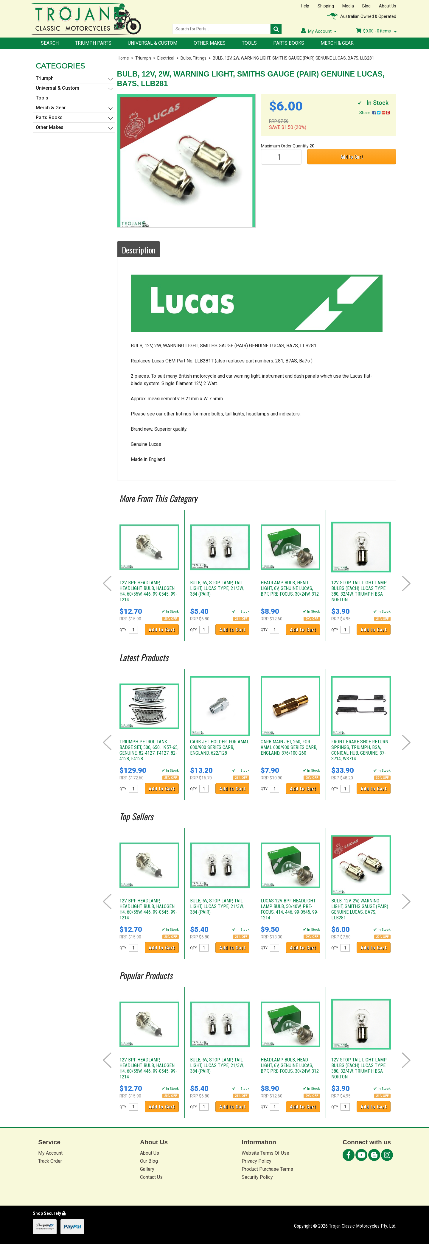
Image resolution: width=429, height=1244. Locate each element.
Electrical (165, 58)
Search (50, 43)
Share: (374, 112)
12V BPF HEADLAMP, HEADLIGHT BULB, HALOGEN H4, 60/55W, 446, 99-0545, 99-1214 (148, 591)
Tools (249, 43)
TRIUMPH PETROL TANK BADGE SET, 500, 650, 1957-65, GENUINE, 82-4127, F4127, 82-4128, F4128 (148, 750)
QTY (122, 630)
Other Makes (210, 43)
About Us (387, 6)
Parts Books (288, 43)
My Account (50, 1153)
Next (406, 583)
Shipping (326, 6)
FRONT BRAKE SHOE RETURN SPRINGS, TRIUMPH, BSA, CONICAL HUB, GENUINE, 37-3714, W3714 (359, 750)
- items (376, 31)
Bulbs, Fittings (193, 58)
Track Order (50, 1161)
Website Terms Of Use (265, 1153)
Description (138, 250)
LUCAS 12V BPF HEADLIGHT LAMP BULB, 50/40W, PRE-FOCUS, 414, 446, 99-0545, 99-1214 (289, 909)
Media (348, 6)
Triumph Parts (93, 43)
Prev (107, 583)
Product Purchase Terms (267, 1169)
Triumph (143, 58)
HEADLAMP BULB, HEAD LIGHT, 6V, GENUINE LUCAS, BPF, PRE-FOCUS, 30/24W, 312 (290, 588)
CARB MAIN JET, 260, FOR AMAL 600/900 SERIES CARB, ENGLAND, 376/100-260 (289, 747)
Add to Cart (352, 156)
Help (305, 6)
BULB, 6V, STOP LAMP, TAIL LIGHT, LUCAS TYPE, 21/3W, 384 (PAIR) (217, 588)
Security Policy (257, 1177)
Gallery (147, 1169)
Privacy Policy (256, 1161)
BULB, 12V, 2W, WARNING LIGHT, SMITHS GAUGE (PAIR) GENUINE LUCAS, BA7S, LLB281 (293, 58)
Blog (366, 6)
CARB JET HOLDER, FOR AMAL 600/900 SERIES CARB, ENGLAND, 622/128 (219, 747)
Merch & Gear (337, 43)
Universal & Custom (152, 43)
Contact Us (151, 1177)
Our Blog (149, 1161)
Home (123, 58)
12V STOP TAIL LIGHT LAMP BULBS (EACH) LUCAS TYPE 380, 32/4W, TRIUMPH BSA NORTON (359, 591)
